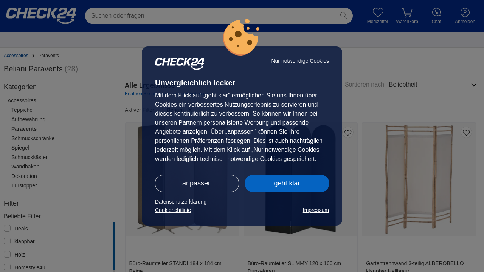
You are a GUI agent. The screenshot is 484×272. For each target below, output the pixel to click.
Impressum (316, 210)
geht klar (287, 183)
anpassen (197, 183)
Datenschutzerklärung (180, 202)
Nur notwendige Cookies (300, 61)
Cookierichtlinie (173, 210)
